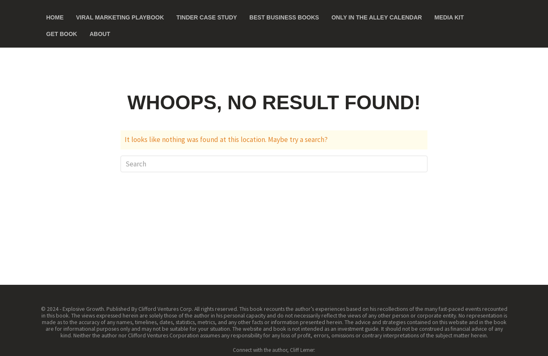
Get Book (61, 34)
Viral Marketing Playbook (120, 17)
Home (55, 17)
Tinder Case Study (206, 17)
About (99, 34)
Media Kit (449, 17)
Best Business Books (284, 17)
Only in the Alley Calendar (376, 17)
